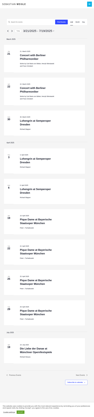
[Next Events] (12, 31)
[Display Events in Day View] (83, 22)
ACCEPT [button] (20, 412)
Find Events (61, 22)
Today (18, 31)
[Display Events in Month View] (77, 22)
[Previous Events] (8, 31)
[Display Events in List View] (71, 22)
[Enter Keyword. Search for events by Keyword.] (31, 22)
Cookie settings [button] (9, 412)
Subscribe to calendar (75, 382)
